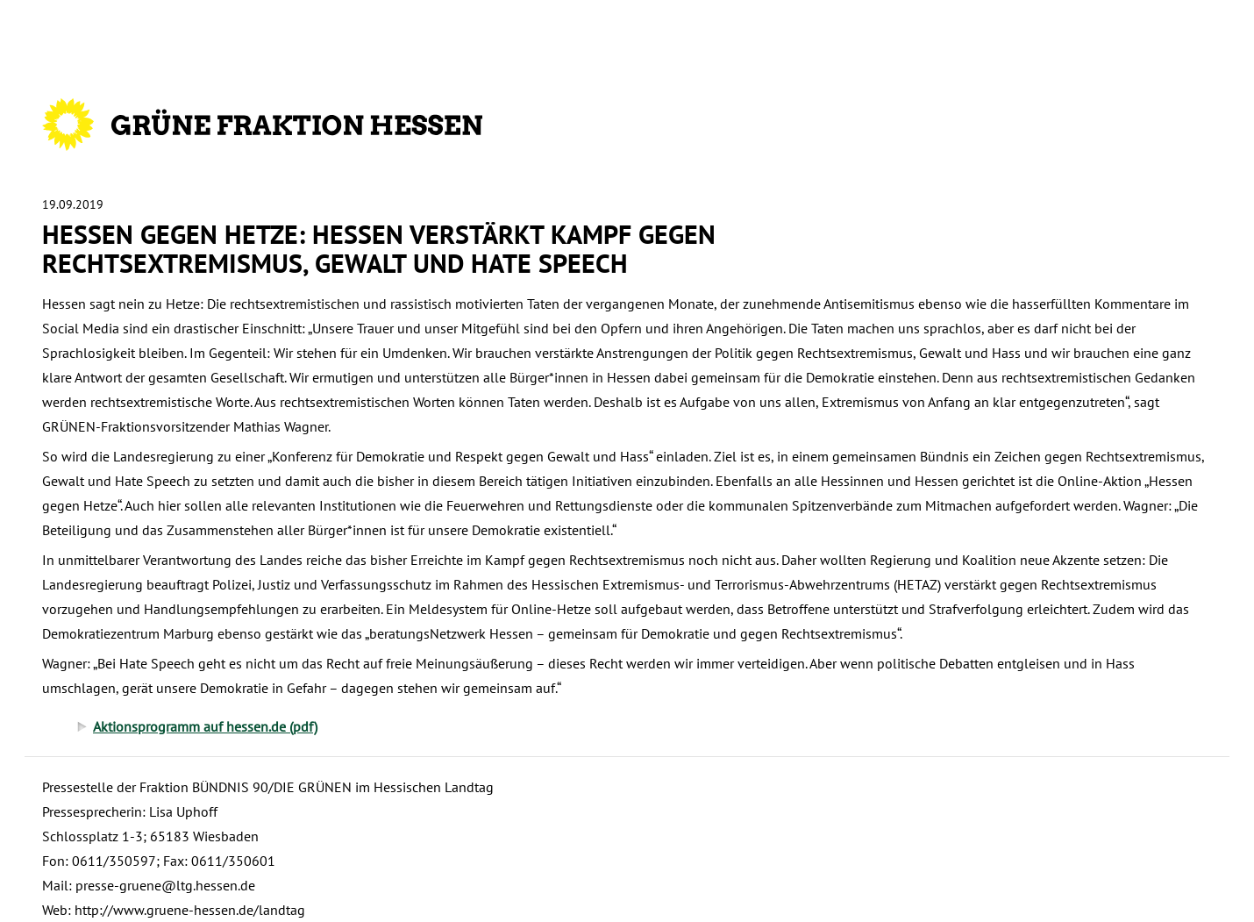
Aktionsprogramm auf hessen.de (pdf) (205, 726)
